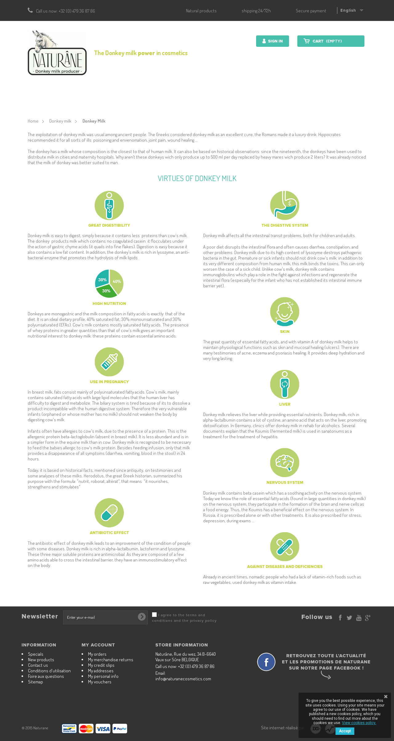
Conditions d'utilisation (49, 671)
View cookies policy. (359, 723)
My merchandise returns (110, 659)
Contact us (299, 100)
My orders (97, 654)
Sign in (275, 41)
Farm (269, 100)
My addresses (101, 671)
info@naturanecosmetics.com (183, 679)
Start (87, 100)
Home (33, 121)
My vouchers (99, 682)
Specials (35, 654)
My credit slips (101, 665)
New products (41, 659)
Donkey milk (238, 100)
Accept (345, 731)
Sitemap (35, 682)
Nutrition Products (189, 100)
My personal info (103, 676)
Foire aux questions (46, 676)
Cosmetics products (129, 100)
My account (98, 645)
